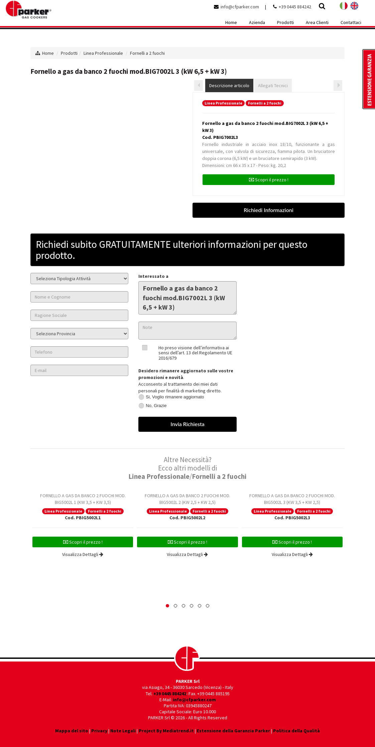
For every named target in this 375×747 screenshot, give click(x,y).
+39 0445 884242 (295, 7)
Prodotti (69, 53)
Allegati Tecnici (273, 85)
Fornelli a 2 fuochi (147, 53)
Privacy (99, 731)
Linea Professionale (103, 53)
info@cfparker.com (240, 7)
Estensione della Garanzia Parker (233, 731)
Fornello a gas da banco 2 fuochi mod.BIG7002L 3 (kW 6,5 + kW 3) (187, 298)
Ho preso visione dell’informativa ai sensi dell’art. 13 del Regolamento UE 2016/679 (195, 353)
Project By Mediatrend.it (166, 731)
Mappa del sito (71, 731)
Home (48, 53)
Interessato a (153, 276)
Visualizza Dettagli (82, 554)
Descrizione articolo (229, 85)
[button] (167, 605)
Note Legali (123, 731)
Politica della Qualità (296, 731)
